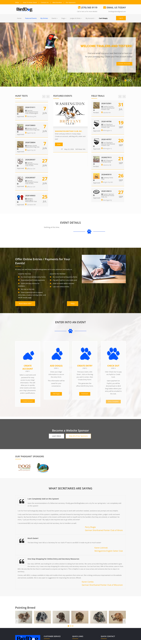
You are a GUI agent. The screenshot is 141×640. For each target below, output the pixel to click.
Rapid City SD (31, 129)
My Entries (44, 18)
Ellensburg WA (31, 113)
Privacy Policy (50, 603)
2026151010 (107, 121)
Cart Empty (103, 18)
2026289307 (107, 139)
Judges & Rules (76, 18)
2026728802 (31, 139)
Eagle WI (105, 111)
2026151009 (31, 103)
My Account (90, 18)
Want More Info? (25, 263)
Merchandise (57, 2)
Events (55, 18)
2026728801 (31, 121)
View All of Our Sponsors (78, 395)
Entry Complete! (113, 361)
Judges (76, 618)
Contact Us (45, 2)
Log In (121, 18)
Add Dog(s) (56, 325)
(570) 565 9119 (106, 603)
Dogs (63, 18)
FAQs (17, 2)
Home (19, 18)
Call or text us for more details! (87, 11)
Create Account (27, 326)
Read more (19, 617)
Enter (59, 144)
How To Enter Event (30, 2)
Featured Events (31, 18)
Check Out (113, 325)
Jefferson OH (107, 148)
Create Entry (84, 325)
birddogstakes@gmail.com (117, 11)
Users (76, 603)
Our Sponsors (71, 2)
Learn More (56, 395)
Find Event (84, 353)
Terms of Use (50, 608)
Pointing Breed (25, 567)
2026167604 (107, 103)
